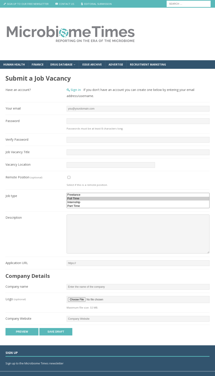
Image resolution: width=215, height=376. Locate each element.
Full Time (138, 198)
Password (12, 121)
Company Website (18, 318)
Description (13, 217)
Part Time (138, 206)
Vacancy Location (18, 164)
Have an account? (18, 90)
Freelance (138, 195)
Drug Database (61, 64)
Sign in (76, 90)
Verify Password (16, 139)
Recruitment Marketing (148, 64)
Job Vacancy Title (17, 152)
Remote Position (23, 177)
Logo (15, 299)
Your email (13, 108)
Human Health (14, 64)
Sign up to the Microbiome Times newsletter (34, 363)
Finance (38, 64)
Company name (16, 286)
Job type (11, 196)
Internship (138, 202)
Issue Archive (92, 64)
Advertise (116, 64)
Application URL (16, 263)
